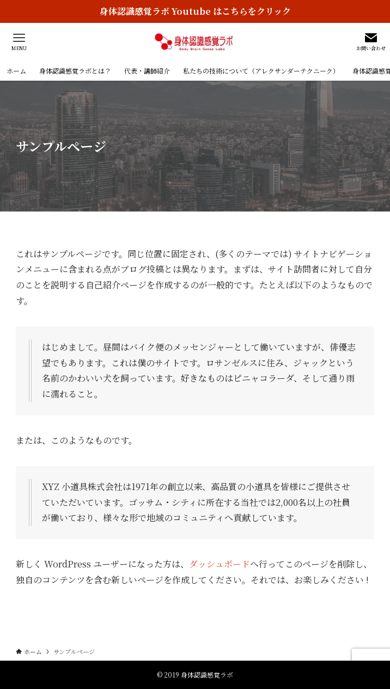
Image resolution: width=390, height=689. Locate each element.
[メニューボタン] (19, 42)
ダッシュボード (219, 564)
